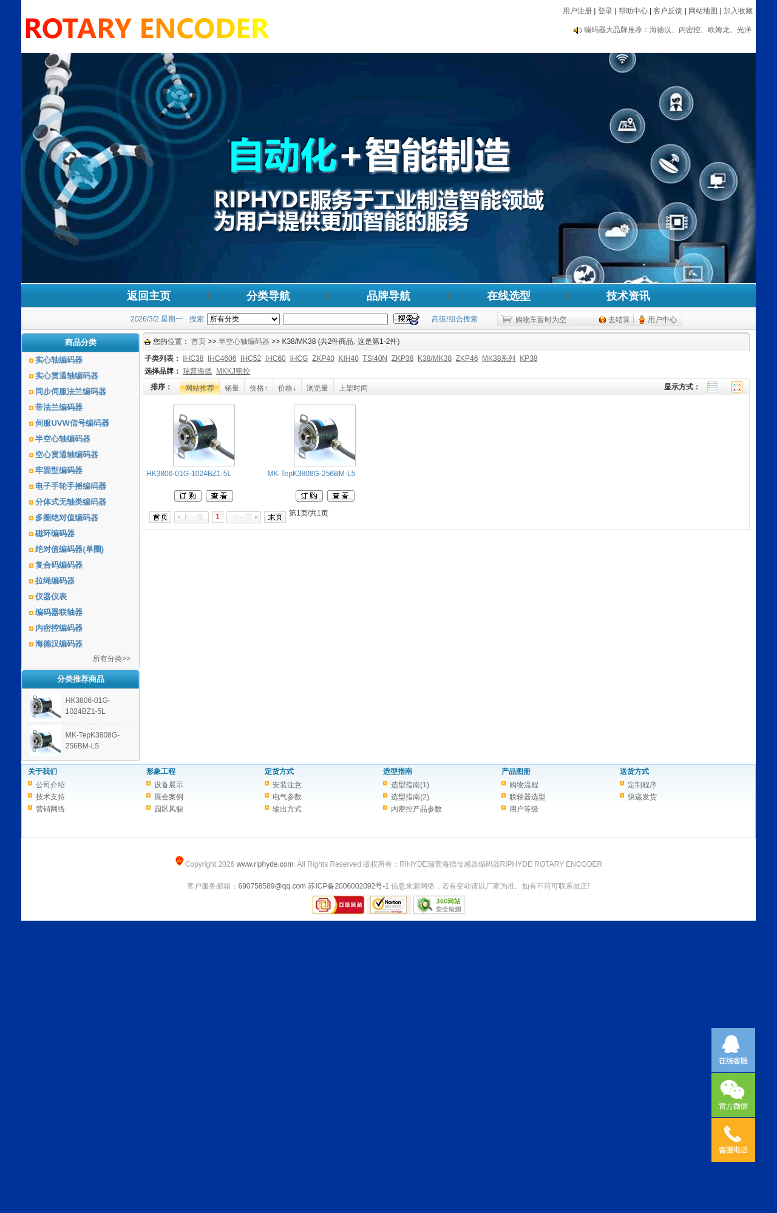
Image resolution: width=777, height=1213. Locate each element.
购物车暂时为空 (540, 319)
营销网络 (50, 809)
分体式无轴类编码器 (70, 501)
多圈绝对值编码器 (66, 517)
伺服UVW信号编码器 (72, 423)
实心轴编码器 (59, 360)
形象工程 (160, 771)
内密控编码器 (59, 628)
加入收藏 (738, 11)
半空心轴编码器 (62, 438)
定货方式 (279, 771)
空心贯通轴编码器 (66, 454)
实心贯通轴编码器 (66, 375)
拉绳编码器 (55, 580)
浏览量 (317, 388)
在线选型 (509, 296)
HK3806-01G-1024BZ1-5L (188, 473)
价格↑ (258, 388)
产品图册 (516, 771)
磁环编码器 (55, 533)
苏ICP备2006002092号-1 (348, 886)
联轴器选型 (527, 797)
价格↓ (287, 388)
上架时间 (353, 388)
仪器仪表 (51, 596)
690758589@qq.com (272, 886)
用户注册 (577, 11)
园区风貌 (168, 809)
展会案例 (168, 797)
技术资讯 (628, 296)
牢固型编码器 (59, 470)
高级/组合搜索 (454, 319)
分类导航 (268, 296)
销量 (232, 388)
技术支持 (50, 797)
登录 (605, 11)
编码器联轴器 (59, 612)
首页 (198, 341)
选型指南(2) (410, 797)
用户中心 (662, 319)
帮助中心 (633, 11)
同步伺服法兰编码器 (70, 391)
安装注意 (287, 785)
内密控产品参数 (416, 809)
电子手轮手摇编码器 (70, 486)
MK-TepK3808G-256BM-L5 (312, 473)
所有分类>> (112, 658)
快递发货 (642, 797)
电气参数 (287, 797)
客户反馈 (667, 11)
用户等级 (523, 809)
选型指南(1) (410, 785)
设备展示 (168, 785)
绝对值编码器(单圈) (69, 549)
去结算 (619, 319)
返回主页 (149, 296)
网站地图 (703, 11)
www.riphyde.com (264, 864)
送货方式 (634, 771)
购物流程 (523, 785)
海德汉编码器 (59, 643)
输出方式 (287, 809)
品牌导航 (388, 296)
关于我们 (42, 771)
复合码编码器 (59, 565)
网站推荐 (199, 388)
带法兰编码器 (59, 407)
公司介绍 (50, 785)
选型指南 (397, 771)
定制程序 (642, 785)
